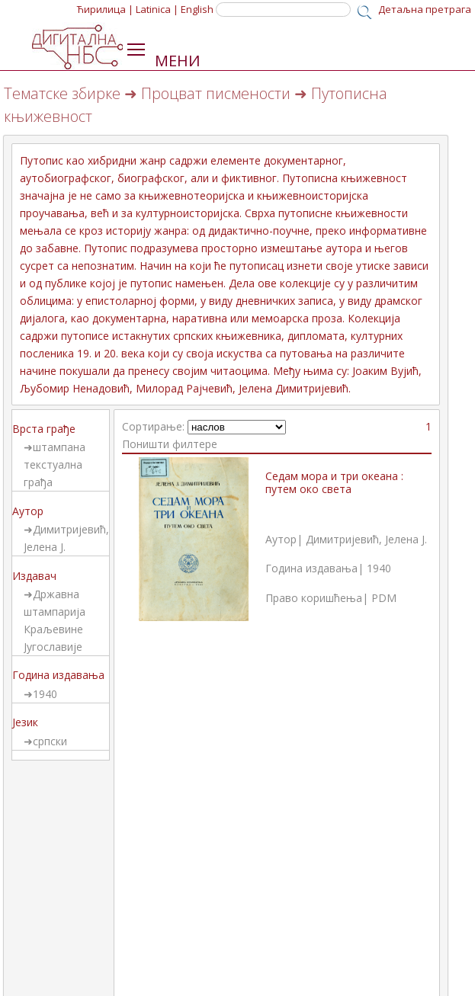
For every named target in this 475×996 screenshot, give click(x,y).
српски (50, 741)
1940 (45, 694)
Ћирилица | (105, 9)
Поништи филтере (169, 444)
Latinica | (157, 9)
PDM (383, 598)
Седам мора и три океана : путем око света (334, 482)
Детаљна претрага (424, 9)
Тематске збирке (62, 93)
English (197, 9)
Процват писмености (215, 93)
